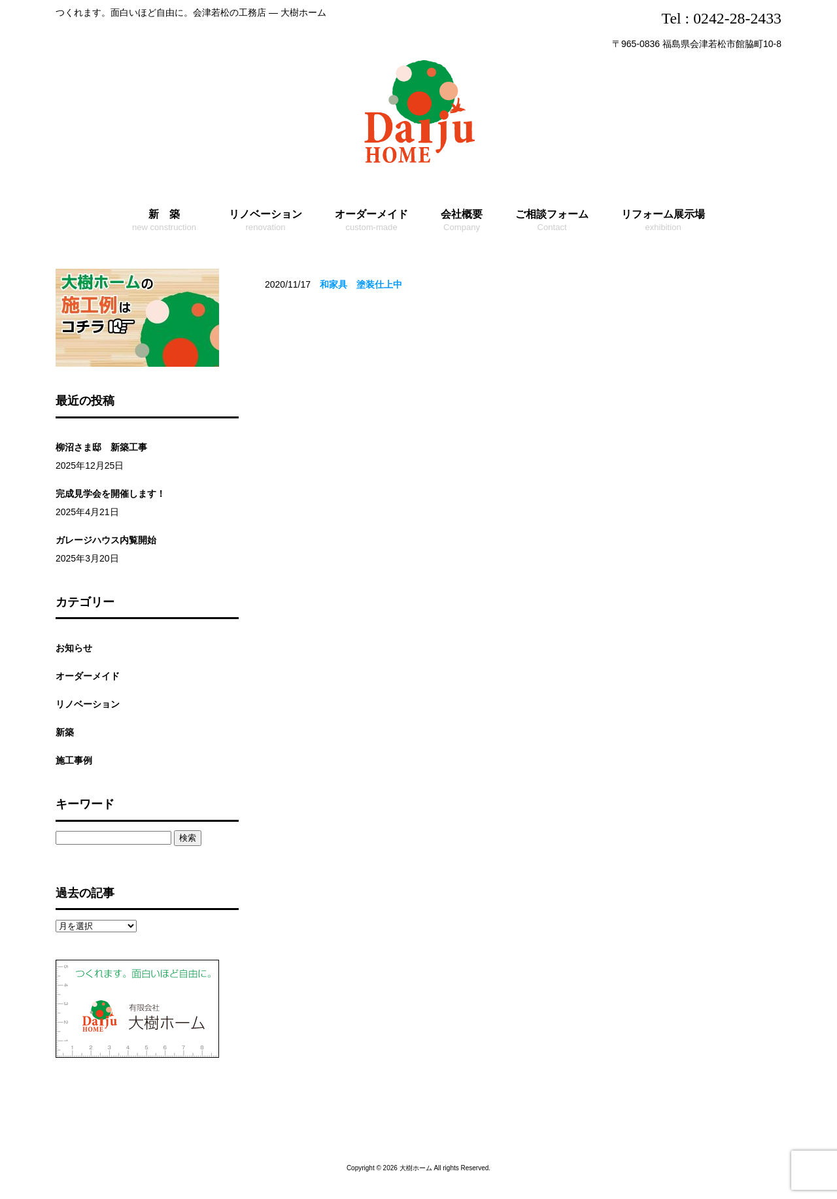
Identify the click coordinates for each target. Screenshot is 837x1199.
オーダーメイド (88, 676)
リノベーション (88, 704)
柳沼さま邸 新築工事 (101, 447)
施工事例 (74, 760)
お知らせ (74, 648)
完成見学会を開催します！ (110, 493)
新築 (65, 732)
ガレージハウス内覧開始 (106, 540)
